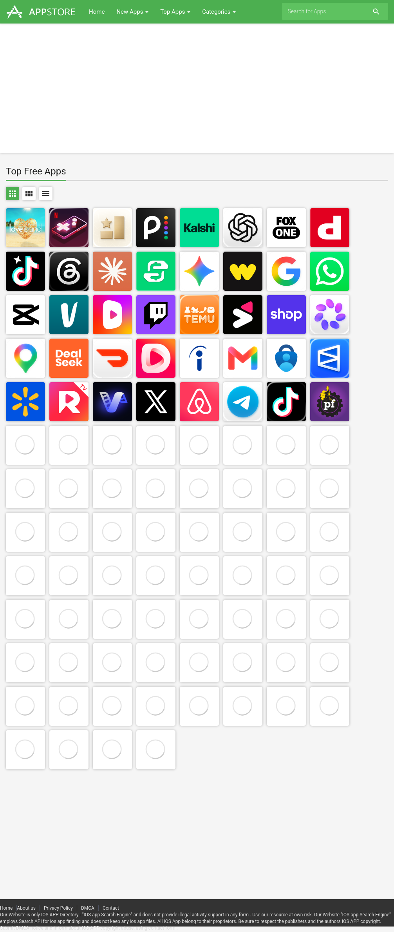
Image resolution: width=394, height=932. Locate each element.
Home (97, 11)
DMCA (87, 908)
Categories (219, 11)
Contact (111, 908)
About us (26, 908)
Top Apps (175, 11)
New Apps (132, 11)
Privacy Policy (58, 908)
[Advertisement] (197, 88)
